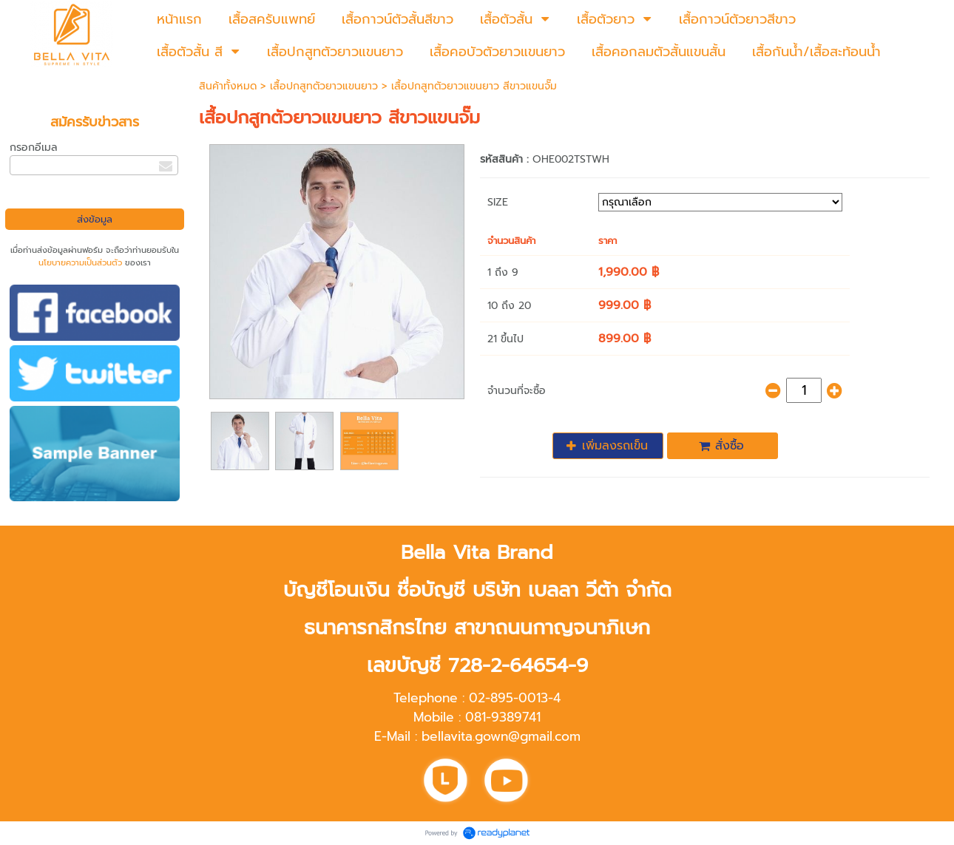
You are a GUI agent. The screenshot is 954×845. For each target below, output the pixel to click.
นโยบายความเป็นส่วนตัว (80, 263)
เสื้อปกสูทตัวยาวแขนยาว (326, 86)
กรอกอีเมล (34, 147)
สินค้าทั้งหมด (228, 86)
